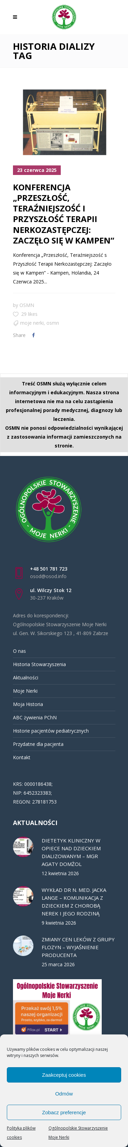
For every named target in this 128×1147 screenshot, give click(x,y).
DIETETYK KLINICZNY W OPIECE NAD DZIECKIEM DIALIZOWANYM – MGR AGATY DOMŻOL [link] (71, 852)
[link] (16, 17)
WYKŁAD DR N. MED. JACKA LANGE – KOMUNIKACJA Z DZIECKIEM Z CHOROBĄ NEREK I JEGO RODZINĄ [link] (74, 901)
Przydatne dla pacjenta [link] (38, 744)
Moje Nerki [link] (25, 691)
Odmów (64, 1094)
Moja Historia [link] (28, 704)
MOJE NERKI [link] (32, 323)
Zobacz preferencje (64, 1112)
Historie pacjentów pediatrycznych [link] (51, 730)
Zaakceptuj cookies (64, 1075)
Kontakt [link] (21, 757)
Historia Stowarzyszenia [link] (39, 664)
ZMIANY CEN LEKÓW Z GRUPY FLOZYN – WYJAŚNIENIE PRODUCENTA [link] (78, 947)
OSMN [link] (26, 305)
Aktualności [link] (25, 677)
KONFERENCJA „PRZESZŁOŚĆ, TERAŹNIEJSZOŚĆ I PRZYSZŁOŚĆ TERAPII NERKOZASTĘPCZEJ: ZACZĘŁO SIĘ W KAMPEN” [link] (63, 213)
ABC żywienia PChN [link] (35, 717)
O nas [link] (19, 651)
